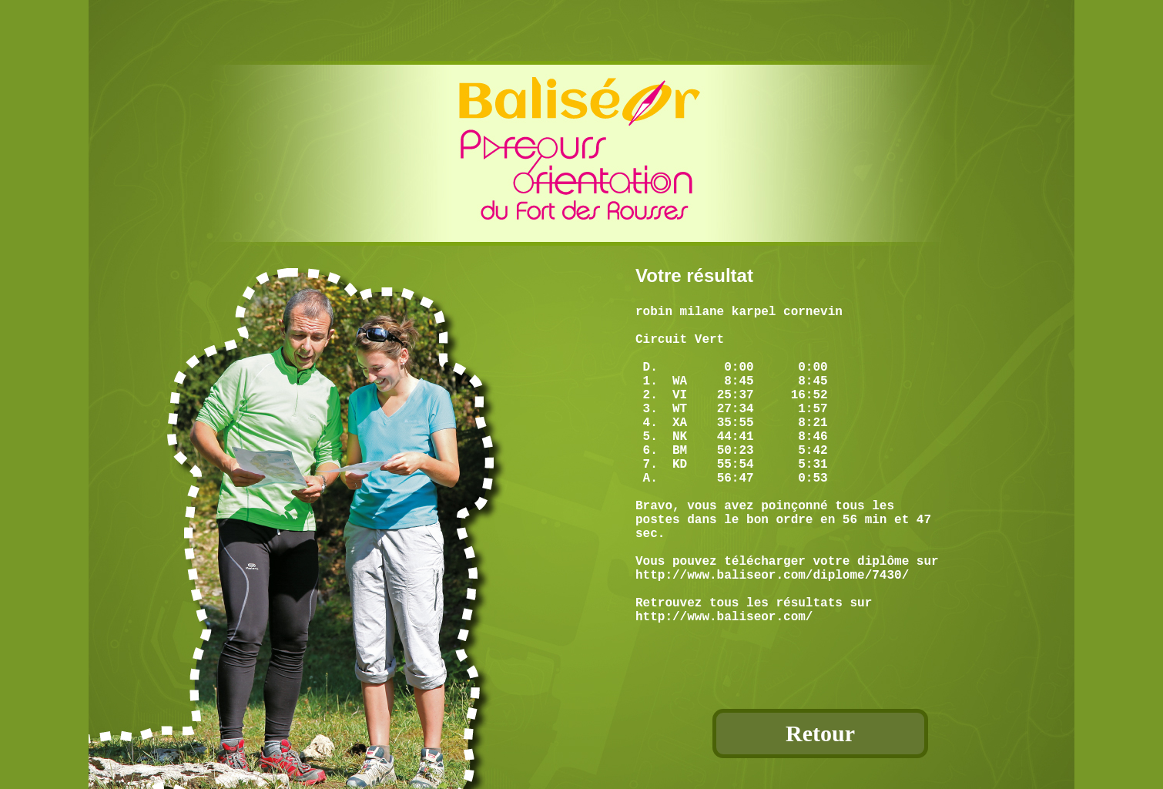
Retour (820, 733)
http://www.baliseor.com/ (724, 686)
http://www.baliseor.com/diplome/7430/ (772, 635)
